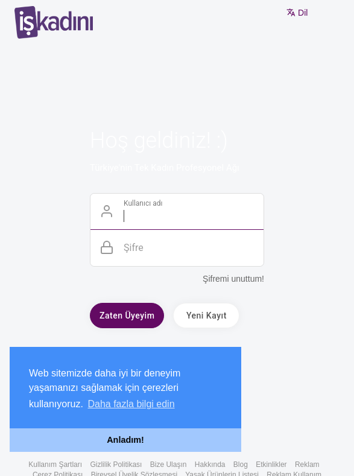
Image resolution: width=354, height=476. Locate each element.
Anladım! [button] (125, 440)
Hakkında (210, 464)
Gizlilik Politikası (116, 464)
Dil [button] (297, 12)
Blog (240, 464)
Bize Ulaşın (168, 464)
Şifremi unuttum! (233, 279)
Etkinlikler (271, 464)
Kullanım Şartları (55, 464)
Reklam (307, 464)
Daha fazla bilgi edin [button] (130, 404)
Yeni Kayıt (206, 315)
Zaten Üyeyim (127, 315)
